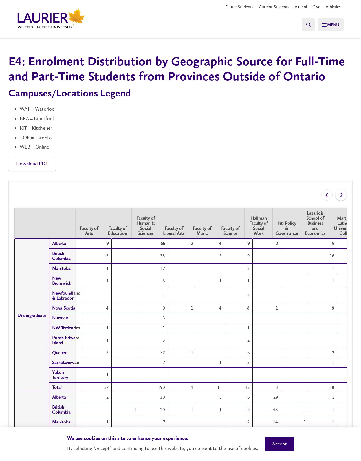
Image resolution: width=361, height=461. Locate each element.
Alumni (297, 7)
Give (314, 7)
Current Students (269, 7)
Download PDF (32, 163)
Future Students (233, 7)
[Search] (304, 25)
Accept (279, 444)
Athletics (332, 7)
